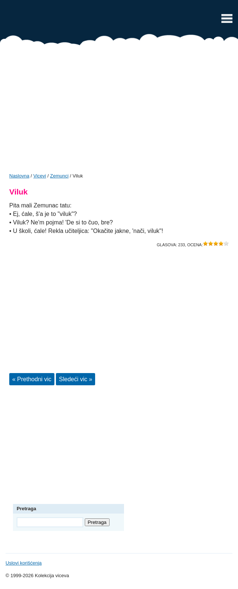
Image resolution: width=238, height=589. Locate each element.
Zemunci (59, 176)
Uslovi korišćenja (24, 563)
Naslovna (19, 176)
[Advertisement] (119, 111)
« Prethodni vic (31, 379)
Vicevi (119, 20)
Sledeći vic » (75, 379)
